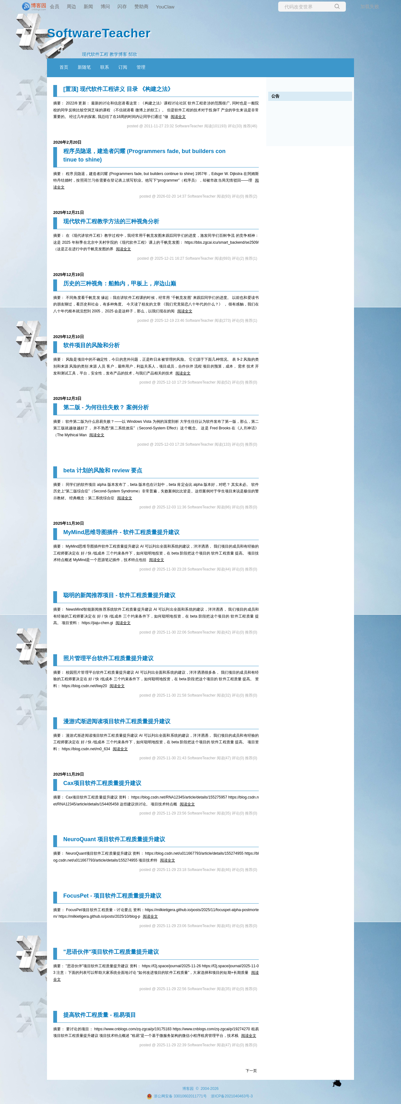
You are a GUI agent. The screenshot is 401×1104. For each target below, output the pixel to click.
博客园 (188, 1088)
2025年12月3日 (67, 398)
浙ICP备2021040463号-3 (232, 1096)
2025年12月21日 (68, 212)
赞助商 (141, 6)
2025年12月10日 (68, 336)
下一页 (251, 1071)
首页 (64, 67)
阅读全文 (178, 116)
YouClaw (165, 6)
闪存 (122, 6)
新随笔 (84, 67)
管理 (141, 67)
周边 (71, 6)
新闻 (88, 6)
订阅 (122, 67)
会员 (54, 6)
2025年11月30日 (68, 523)
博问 (105, 6)
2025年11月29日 (68, 774)
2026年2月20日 (67, 142)
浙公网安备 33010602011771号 (177, 1096)
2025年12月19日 (68, 274)
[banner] (25, 6)
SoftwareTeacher (99, 33)
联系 (104, 67)
